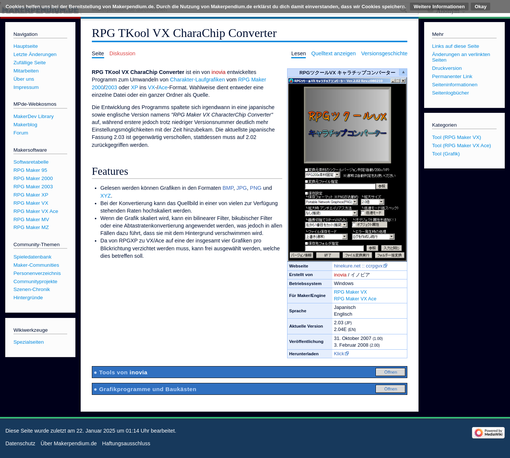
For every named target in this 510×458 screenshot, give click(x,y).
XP (134, 87)
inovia (340, 275)
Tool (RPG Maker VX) (456, 137)
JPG (241, 188)
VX (151, 87)
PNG (255, 188)
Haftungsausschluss (126, 443)
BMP (228, 188)
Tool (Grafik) (446, 154)
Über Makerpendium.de (69, 443)
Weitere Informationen (439, 6)
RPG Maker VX (350, 292)
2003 (111, 87)
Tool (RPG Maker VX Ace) (461, 145)
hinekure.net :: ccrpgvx (358, 266)
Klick (339, 353)
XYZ (105, 196)
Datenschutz (20, 443)
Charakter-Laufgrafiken (197, 80)
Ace (163, 87)
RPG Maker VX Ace (355, 298)
